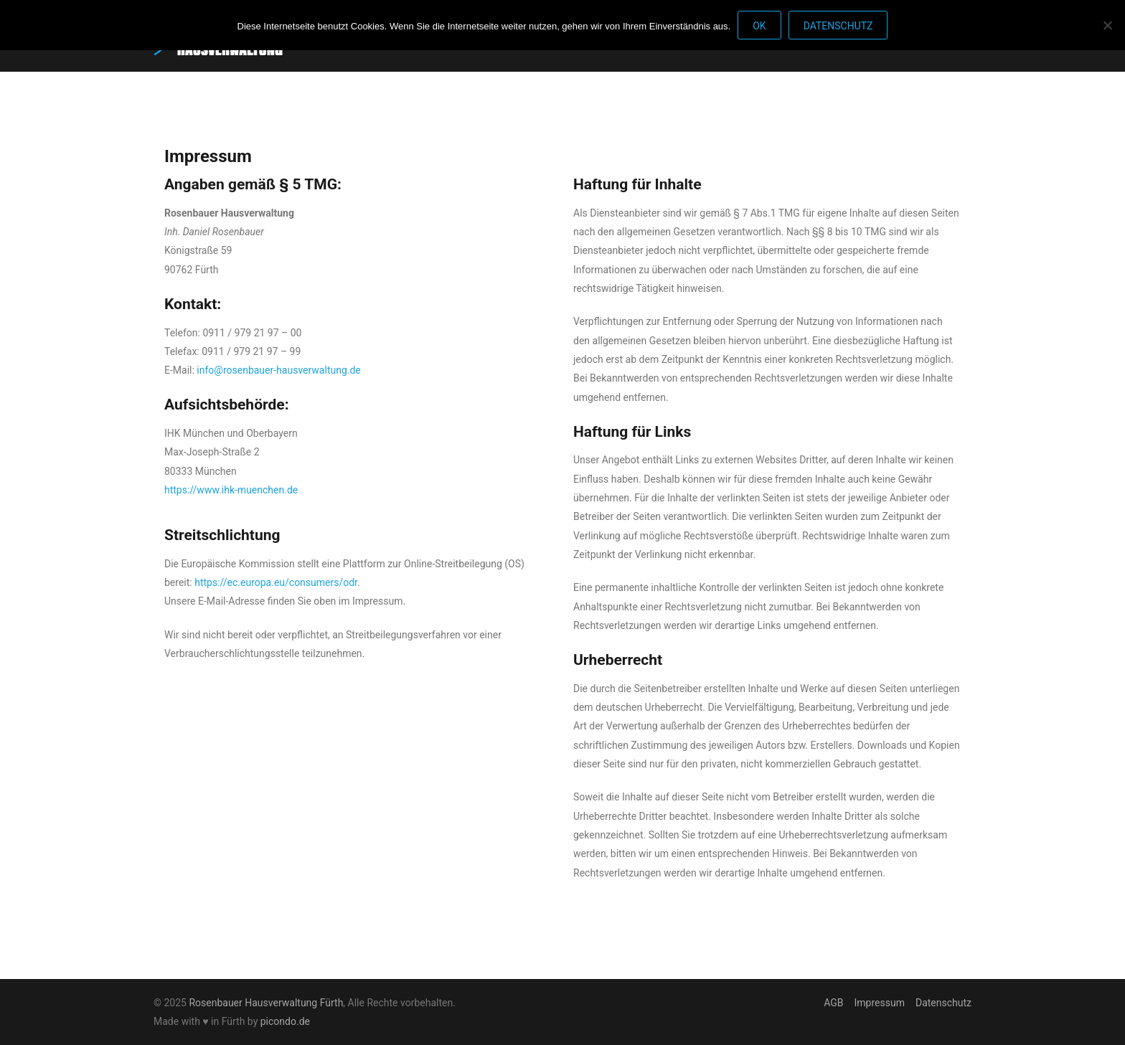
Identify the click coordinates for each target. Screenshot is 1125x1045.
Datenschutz (943, 1002)
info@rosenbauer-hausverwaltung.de (278, 370)
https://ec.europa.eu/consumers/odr (275, 582)
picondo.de (285, 1021)
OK (759, 26)
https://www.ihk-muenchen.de (231, 490)
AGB (833, 1002)
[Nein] (1107, 25)
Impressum (880, 1002)
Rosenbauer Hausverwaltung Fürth (266, 1002)
